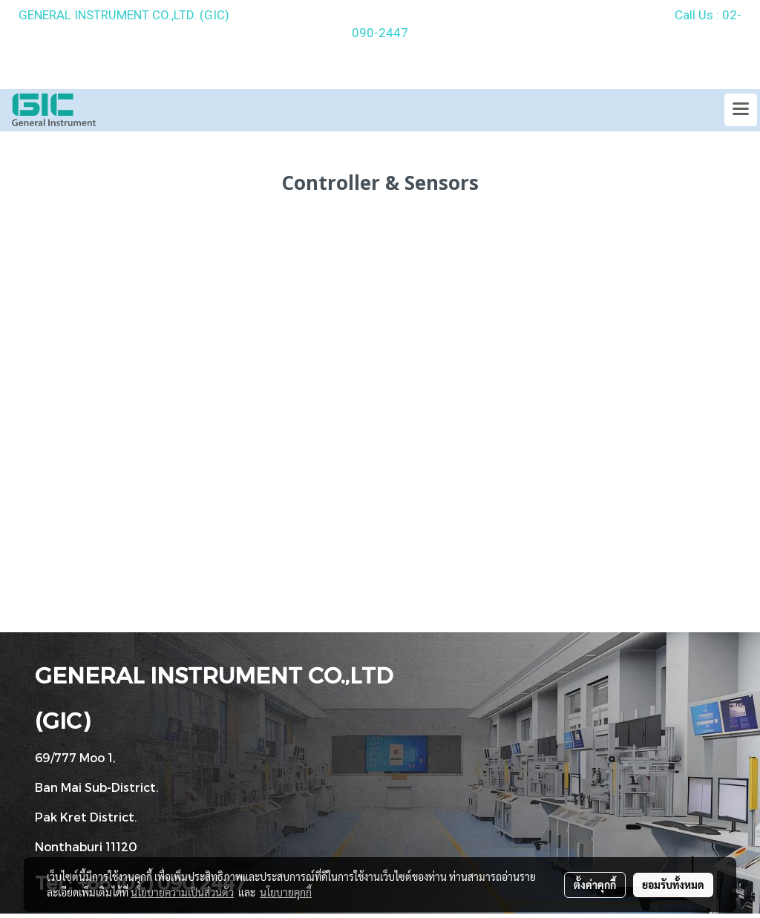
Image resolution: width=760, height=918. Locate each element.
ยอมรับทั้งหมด (673, 884)
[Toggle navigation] (740, 110)
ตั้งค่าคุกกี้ (595, 884)
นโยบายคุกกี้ (286, 892)
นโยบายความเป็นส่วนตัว (182, 892)
